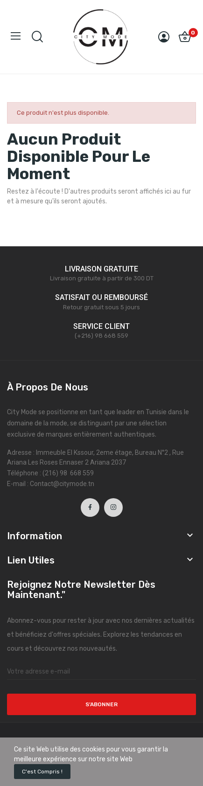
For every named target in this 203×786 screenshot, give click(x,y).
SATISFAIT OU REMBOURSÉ (101, 297)
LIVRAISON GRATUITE (101, 268)
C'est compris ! (42, 771)
